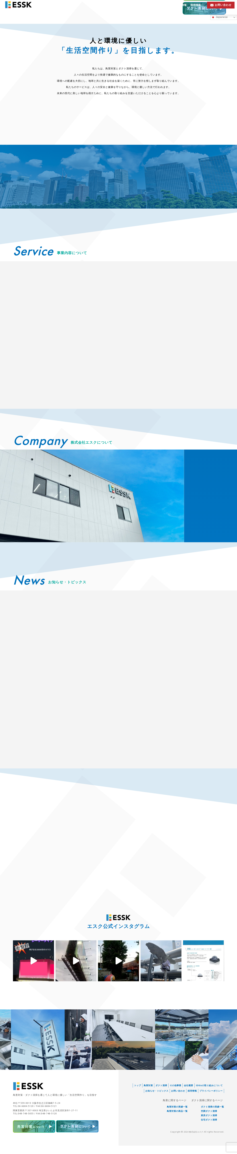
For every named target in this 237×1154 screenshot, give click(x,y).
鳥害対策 (148, 1094)
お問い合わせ (178, 1100)
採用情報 (195, 5)
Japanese (219, 17)
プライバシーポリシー (211, 1100)
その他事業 (175, 1094)
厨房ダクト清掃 (209, 1124)
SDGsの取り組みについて (209, 1094)
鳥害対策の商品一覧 (177, 1120)
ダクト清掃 (161, 1094)
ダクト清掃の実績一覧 (212, 1116)
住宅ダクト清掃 (209, 1129)
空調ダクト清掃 (209, 1120)
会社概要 (188, 1094)
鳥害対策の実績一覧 (177, 1116)
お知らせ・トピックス (159, 5)
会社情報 (181, 5)
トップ (137, 1094)
